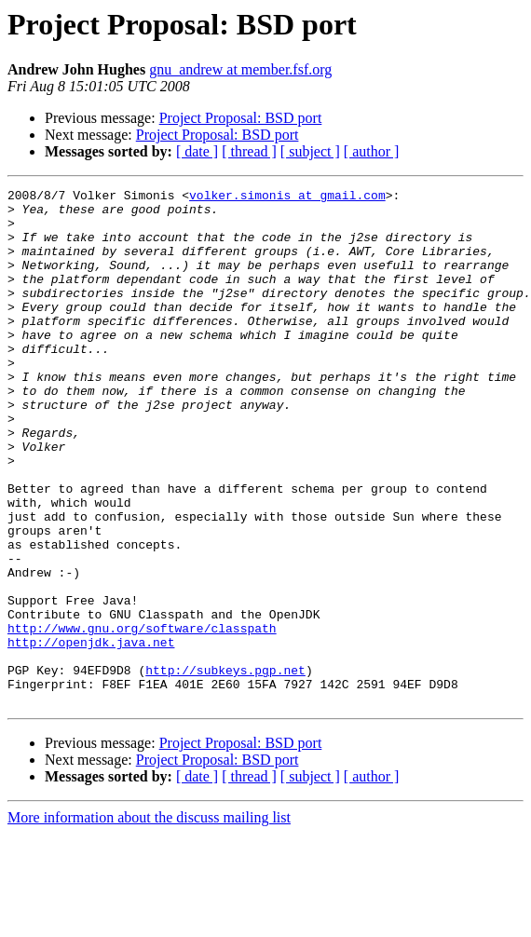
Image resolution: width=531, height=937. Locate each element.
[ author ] (372, 151)
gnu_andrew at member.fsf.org (240, 69)
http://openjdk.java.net (90, 734)
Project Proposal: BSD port (240, 118)
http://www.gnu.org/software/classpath (142, 717)
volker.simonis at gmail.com (287, 197)
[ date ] (197, 151)
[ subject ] (310, 151)
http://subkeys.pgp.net (225, 767)
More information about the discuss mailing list (149, 921)
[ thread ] (249, 151)
